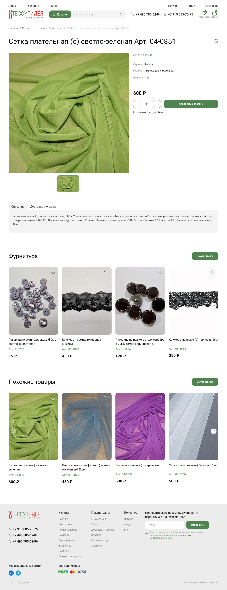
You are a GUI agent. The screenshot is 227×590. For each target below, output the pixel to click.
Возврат (96, 535)
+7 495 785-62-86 (25, 541)
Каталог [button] (60, 14)
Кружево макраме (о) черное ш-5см (193, 339)
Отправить (197, 524)
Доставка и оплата (102, 529)
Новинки (63, 551)
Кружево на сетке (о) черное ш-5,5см (81, 341)
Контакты (211, 5)
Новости (129, 519)
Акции (191, 5)
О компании (98, 519)
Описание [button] (17, 206)
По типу (63, 519)
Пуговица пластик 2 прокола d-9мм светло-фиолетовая (33, 341)
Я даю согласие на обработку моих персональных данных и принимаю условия (176, 535)
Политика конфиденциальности (201, 582)
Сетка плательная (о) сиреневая (137, 465)
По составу (65, 524)
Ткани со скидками (70, 556)
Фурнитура (65, 545)
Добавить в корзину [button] (191, 103)
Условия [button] (34, 5)
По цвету (63, 535)
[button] (121, 14)
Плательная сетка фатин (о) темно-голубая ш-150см (86, 467)
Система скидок (101, 540)
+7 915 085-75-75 (180, 14)
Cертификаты (66, 540)
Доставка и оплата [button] (43, 206)
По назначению (67, 529)
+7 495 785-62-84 (148, 14)
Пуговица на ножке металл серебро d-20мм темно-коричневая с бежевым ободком (139, 342)
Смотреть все (205, 256)
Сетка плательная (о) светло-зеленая (28, 467)
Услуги (172, 5)
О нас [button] (13, 5)
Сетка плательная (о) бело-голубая (193, 465)
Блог (54, 5)
